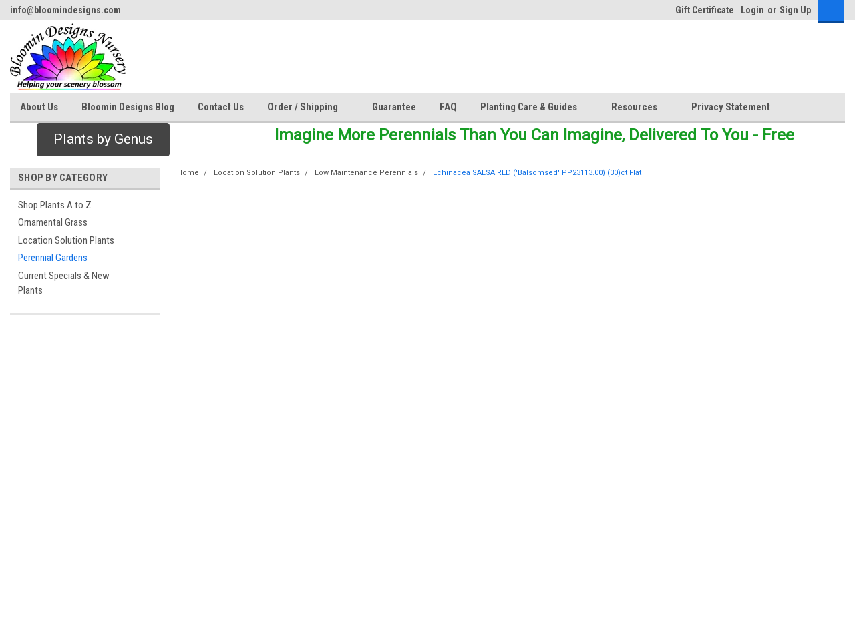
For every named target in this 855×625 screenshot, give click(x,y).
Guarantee (394, 107)
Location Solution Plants (66, 240)
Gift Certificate (704, 10)
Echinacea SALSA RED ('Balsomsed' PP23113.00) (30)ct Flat (537, 172)
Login (752, 10)
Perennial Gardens (53, 258)
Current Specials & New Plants (64, 283)
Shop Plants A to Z (55, 205)
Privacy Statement (730, 107)
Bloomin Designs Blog (127, 107)
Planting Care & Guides (534, 107)
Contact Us (221, 107)
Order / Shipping (308, 107)
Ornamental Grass (53, 222)
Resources (639, 107)
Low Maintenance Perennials (366, 172)
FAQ (448, 107)
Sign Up (795, 10)
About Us (39, 107)
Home (188, 172)
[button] (103, 139)
